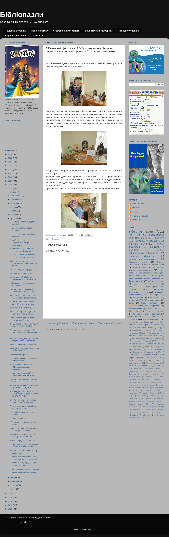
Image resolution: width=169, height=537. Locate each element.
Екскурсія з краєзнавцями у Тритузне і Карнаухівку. (22, 312)
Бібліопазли (21, 15)
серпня (13, 207)
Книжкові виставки (135, 371)
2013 (10, 505)
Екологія (136, 390)
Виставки (56, 239)
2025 (10, 158)
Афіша (143, 382)
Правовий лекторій (153, 363)
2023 (10, 166)
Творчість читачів (138, 262)
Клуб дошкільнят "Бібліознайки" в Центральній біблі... (24, 429)
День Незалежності (155, 311)
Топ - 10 (134, 235)
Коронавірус (134, 311)
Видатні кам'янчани (149, 303)
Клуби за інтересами (146, 241)
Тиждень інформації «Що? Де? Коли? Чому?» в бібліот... (24, 325)
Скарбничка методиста (66, 30)
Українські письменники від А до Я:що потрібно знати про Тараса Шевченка (146, 406)
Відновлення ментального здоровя (142, 385)
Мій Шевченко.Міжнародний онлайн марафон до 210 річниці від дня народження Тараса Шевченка (146, 275)
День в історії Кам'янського (146, 267)
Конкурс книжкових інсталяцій (146, 314)
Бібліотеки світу (151, 300)
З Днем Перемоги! (18, 418)
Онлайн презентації (145, 398)
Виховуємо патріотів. (19, 355)
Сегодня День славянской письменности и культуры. (23, 290)
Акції (143, 333)
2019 (10, 181)
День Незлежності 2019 (139, 388)
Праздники (141, 238)
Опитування (159, 398)
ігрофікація (132, 382)
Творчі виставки (154, 344)
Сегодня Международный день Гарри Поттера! (24, 464)
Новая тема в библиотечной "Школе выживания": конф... (24, 296)
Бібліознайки (148, 328)
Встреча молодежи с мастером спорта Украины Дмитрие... (24, 339)
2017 (10, 188)
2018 (10, 185)
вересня (14, 203)
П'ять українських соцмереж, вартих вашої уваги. (23, 319)
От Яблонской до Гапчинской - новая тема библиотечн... (24, 401)
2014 (10, 501)
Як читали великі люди (150, 412)
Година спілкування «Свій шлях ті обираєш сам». (24, 407)
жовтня (13, 199)
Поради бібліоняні (128, 30)
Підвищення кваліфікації (143, 259)
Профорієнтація (134, 377)
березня (14, 481)
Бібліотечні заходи (142, 231)
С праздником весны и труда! (23, 473)
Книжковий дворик (154, 368)
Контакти (37, 35)
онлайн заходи (138, 330)
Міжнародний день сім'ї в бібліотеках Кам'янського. (22, 374)
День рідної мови (157, 388)
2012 (10, 509)
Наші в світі (141, 396)
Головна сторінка (16, 30)
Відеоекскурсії (156, 382)
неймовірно (146, 415)
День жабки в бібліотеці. (21, 308)
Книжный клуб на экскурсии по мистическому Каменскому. (24, 256)
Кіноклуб (159, 238)
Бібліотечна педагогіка (154, 347)
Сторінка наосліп (154, 401)
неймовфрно (133, 415)
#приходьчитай (135, 347)
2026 (10, 154)
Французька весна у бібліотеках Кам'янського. (24, 359)
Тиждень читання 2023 (139, 404)
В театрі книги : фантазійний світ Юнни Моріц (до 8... (23, 303)
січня (12, 489)
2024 (10, 162)
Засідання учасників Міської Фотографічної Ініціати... (22, 435)
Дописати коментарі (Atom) (72, 329)
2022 (10, 169)
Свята (131, 303)
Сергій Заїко (137, 220)
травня (13, 218)
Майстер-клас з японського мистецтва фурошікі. (22, 250)
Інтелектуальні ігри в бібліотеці (144, 308)
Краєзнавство (156, 235)
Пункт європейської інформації (144, 306)
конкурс (157, 379)
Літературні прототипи (140, 349)
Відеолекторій (134, 328)
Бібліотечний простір (136, 368)
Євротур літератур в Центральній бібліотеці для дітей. (23, 263)
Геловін (161, 385)
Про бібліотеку (39, 30)
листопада (15, 196)
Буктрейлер (138, 297)
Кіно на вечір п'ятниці (138, 292)
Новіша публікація (56, 323)
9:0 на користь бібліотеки (140, 341)
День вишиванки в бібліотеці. (23, 345)
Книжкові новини (138, 244)
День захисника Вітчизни (150, 358)
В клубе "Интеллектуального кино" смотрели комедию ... (23, 458)
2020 (10, 177)
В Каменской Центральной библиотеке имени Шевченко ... (24, 332)
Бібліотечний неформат (153, 265)
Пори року (159, 295)
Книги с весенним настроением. (24, 469)
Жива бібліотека (137, 360)
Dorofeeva (135, 208)
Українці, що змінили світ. (21, 273)
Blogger (91, 530)
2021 (10, 173)
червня (13, 214)
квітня (13, 477)
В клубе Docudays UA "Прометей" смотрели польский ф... (21, 242)
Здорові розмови (153, 390)
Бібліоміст (154, 297)
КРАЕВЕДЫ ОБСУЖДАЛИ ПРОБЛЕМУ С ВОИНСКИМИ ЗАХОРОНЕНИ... (24, 393)
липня (13, 211)
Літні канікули (158, 349)
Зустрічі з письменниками (141, 270)
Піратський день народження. (23, 269)
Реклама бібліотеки (141, 256)
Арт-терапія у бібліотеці (141, 322)
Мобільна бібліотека (153, 371)
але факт (145, 379)
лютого (13, 485)
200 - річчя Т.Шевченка (146, 284)
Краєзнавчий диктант (149, 393)
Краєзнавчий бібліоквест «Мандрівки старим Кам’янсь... (21, 366)
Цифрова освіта (150, 409)
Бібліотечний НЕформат (99, 30)
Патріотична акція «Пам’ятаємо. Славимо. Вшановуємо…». (24, 445)
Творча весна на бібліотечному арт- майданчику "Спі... (24, 386)
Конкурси (160, 328)
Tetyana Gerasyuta (139, 216)
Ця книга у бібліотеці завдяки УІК (144, 366)
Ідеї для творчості (156, 281)
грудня (13, 192)
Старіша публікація (110, 323)
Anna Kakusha (137, 204)
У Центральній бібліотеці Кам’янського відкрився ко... (23, 278)
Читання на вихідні (139, 286)
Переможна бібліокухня (142, 352)
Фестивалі (133, 300)
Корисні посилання (16, 35)
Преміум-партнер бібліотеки (149, 339)
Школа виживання (151, 319)
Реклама (149, 377)
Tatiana (134, 212)
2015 (10, 498)
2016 (10, 494)
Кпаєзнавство (133, 393)
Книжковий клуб (136, 281)
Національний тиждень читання (143, 374)
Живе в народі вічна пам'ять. (23, 441)
